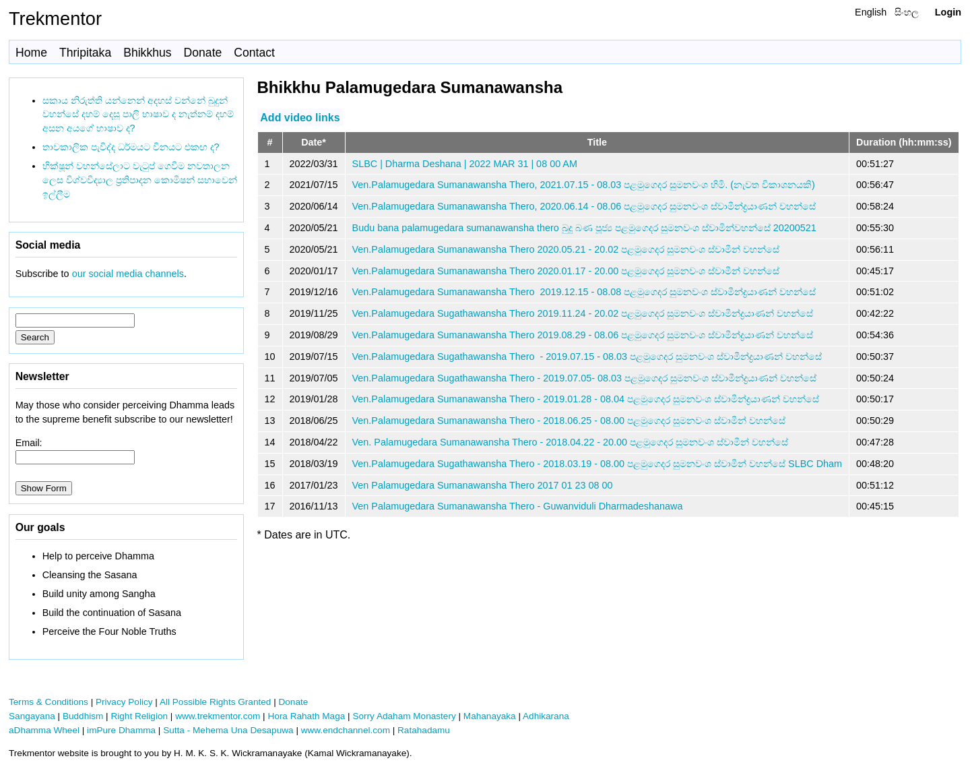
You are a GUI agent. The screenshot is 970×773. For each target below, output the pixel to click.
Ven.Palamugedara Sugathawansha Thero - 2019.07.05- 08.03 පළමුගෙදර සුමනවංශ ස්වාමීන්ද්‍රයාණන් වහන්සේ (584, 378)
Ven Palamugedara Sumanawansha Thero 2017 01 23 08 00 (482, 485)
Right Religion (139, 716)
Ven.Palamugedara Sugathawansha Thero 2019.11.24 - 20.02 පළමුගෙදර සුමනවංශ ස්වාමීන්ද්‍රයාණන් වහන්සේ (583, 313)
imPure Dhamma (121, 730)
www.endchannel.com (345, 730)
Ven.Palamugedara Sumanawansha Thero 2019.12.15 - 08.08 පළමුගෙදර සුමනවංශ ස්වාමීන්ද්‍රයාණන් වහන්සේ (584, 291)
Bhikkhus (147, 52)
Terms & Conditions (48, 702)
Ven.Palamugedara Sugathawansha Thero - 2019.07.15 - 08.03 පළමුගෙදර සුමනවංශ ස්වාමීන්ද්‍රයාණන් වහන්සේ (587, 356)
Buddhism (83, 716)
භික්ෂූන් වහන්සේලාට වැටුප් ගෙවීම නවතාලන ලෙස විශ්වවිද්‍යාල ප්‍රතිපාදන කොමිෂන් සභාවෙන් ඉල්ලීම (139, 179)
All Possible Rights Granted (215, 702)
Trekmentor (55, 18)
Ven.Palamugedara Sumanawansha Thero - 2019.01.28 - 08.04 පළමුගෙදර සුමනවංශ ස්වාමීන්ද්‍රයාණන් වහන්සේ (586, 399)
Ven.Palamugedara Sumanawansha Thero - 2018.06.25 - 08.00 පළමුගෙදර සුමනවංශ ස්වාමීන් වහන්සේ (569, 420)
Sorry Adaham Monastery (403, 716)
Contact (254, 52)
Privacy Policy (124, 702)
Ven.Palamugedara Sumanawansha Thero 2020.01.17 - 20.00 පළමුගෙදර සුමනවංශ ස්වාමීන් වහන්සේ (566, 271)
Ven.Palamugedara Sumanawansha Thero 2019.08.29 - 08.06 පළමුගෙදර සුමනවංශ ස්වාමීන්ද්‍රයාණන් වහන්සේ (583, 335)
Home (31, 52)
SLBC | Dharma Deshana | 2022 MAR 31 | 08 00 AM (464, 163)
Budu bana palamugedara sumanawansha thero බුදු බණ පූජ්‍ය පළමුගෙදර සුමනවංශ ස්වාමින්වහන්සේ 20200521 (584, 227)
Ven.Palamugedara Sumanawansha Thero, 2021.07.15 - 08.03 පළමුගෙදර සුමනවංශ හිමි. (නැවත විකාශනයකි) (583, 184)
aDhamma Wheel (44, 730)
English (870, 12)
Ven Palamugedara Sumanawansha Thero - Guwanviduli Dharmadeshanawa (517, 506)
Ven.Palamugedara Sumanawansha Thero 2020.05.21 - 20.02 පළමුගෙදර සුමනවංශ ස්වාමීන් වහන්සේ (566, 249)
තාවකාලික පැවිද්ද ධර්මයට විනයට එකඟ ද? (131, 147)
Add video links (300, 117)
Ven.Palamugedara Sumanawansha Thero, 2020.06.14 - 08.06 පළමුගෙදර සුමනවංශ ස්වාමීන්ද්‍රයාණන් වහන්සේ (584, 206)
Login (948, 12)
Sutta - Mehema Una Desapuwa (228, 730)
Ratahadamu (423, 730)
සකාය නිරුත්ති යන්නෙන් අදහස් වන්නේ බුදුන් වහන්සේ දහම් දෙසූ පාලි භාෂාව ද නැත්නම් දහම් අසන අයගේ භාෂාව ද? (138, 114)
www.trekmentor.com (217, 716)
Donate (203, 52)
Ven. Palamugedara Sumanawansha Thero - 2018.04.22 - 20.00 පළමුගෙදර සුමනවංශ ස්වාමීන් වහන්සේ (570, 442)
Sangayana (32, 716)
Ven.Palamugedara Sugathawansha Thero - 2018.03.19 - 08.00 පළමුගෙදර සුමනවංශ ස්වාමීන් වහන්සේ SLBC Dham (597, 463)
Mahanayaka (489, 716)
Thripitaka (85, 52)
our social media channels (128, 273)
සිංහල (907, 12)
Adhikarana (546, 716)
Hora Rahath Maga (306, 716)
